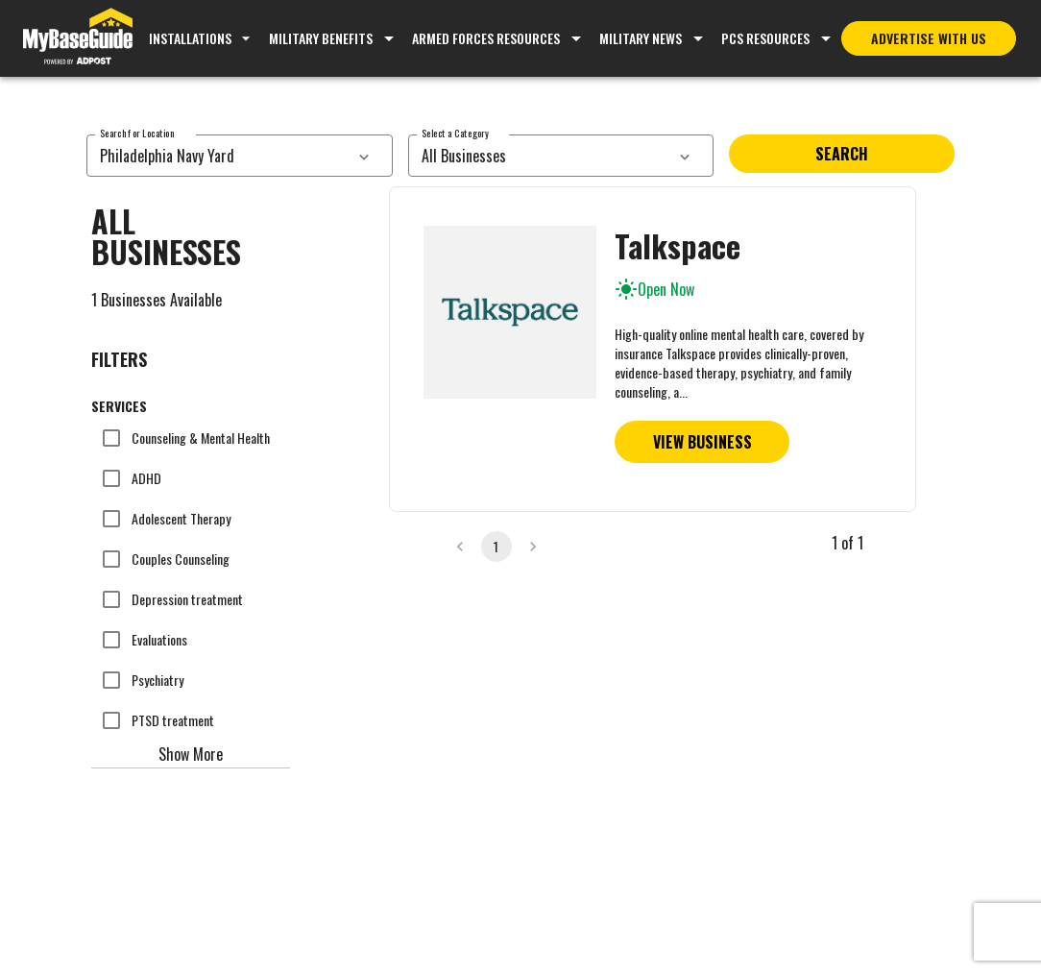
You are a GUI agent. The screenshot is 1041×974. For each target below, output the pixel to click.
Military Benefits (321, 38)
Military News (640, 38)
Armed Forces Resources (486, 38)
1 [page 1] (496, 546)
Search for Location (137, 133)
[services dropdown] (364, 155)
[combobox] (218, 155)
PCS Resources (765, 38)
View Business (702, 441)
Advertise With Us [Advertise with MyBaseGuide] (928, 38)
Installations (202, 38)
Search (841, 153)
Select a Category (455, 133)
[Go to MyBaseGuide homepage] (78, 38)
